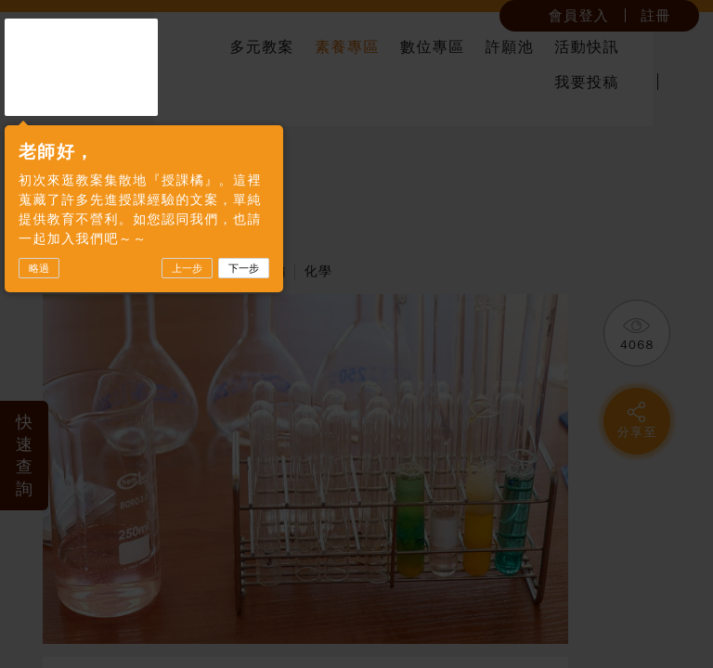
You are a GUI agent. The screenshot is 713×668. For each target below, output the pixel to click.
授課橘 (81, 67)
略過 (39, 268)
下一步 (243, 268)
